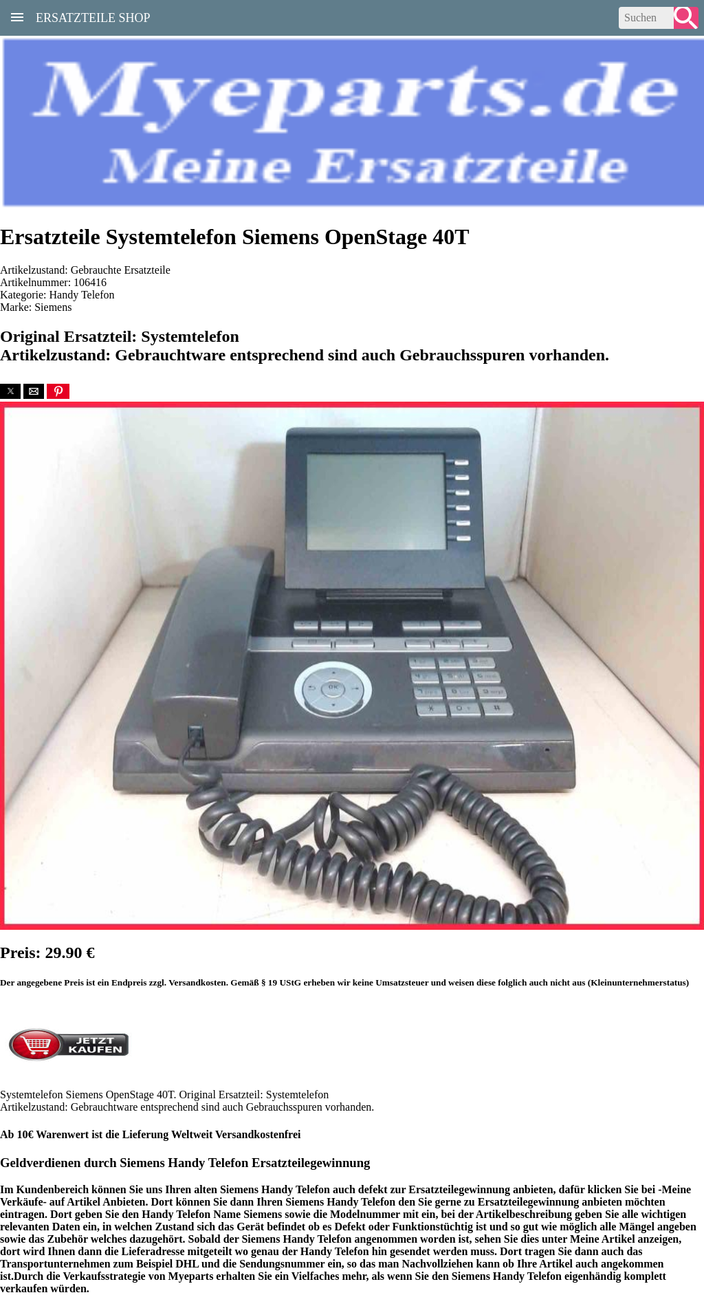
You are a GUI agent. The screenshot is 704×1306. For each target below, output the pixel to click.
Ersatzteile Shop (93, 16)
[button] (10, 391)
